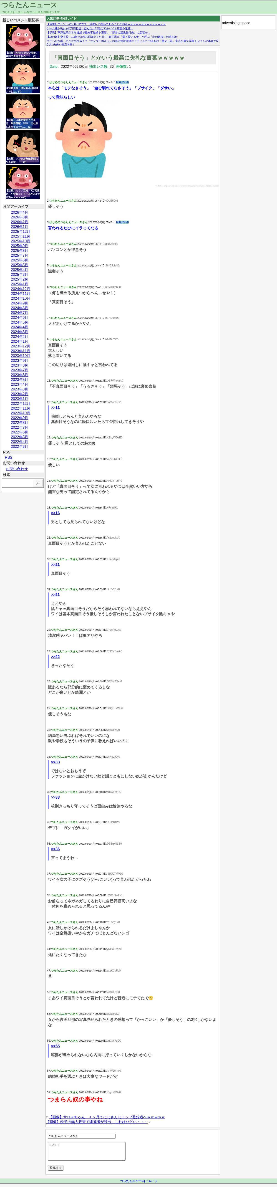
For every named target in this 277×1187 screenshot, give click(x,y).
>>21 (55, 564)
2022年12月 (20, 403)
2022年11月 (20, 408)
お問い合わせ (17, 469)
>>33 (55, 762)
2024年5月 (19, 322)
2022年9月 (19, 418)
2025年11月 (20, 236)
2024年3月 (19, 332)
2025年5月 (19, 265)
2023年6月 (19, 375)
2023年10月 (20, 356)
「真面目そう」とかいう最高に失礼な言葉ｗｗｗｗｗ (118, 58)
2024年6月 (19, 317)
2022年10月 (20, 413)
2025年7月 (19, 255)
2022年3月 (19, 446)
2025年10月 (20, 241)
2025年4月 (19, 270)
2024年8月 (19, 308)
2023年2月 (19, 394)
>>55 (55, 1046)
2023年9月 (19, 360)
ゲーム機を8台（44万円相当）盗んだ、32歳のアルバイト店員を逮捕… (90, 28)
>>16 (55, 513)
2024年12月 (20, 289)
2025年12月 (20, 231)
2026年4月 (19, 212)
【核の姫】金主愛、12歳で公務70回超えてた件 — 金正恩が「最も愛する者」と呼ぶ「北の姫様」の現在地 (112, 36)
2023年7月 (19, 370)
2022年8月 (19, 423)
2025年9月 (19, 246)
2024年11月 (20, 294)
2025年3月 (19, 274)
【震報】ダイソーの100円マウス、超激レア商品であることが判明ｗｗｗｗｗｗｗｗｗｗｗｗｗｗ (106, 24)
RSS (8, 457)
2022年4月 (19, 442)
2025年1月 (19, 284)
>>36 (55, 849)
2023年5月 (19, 380)
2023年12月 (20, 346)
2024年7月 (19, 313)
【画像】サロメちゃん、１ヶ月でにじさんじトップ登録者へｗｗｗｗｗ (107, 1117)
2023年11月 (20, 351)
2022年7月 (19, 427)
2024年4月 (19, 327)
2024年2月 (19, 337)
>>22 (55, 657)
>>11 (55, 407)
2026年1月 (19, 227)
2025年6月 (19, 260)
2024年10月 (20, 298)
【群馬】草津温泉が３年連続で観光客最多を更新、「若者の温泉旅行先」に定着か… (98, 32)
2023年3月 (19, 389)
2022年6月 (19, 432)
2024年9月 (19, 303)
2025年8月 (19, 251)
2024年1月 (19, 341)
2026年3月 (19, 217)
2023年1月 (19, 399)
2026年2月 (19, 222)
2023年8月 (19, 365)
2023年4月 (19, 384)
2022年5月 (19, 437)
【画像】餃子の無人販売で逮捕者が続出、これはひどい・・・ (97, 1122)
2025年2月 (19, 279)
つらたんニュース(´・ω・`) (138, 1184)
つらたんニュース (29, 5)
